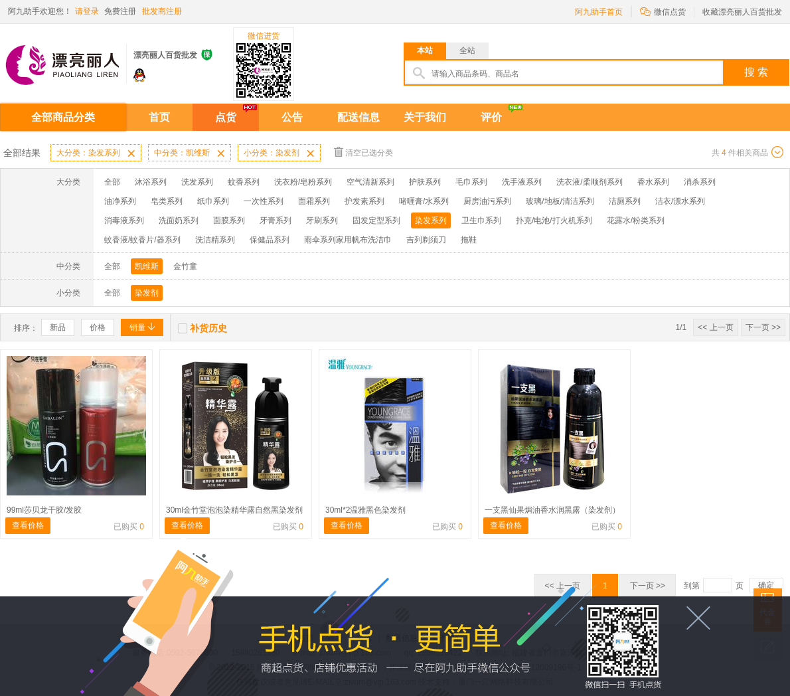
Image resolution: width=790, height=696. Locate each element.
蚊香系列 (244, 182)
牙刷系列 (322, 220)
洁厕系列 (625, 201)
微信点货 (663, 11)
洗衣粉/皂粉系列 (303, 182)
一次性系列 (263, 201)
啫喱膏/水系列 (424, 201)
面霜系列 (314, 201)
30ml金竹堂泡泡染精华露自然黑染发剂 (234, 510)
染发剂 (147, 293)
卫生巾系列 (481, 220)
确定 (766, 585)
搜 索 (756, 72)
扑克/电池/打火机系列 (554, 220)
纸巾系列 (213, 201)
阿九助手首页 (599, 12)
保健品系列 (269, 239)
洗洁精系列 (215, 239)
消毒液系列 (124, 220)
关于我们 (425, 117)
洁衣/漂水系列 (680, 201)
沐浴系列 (151, 182)
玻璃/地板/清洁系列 (560, 201)
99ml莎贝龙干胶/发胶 (44, 510)
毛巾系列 (471, 182)
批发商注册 (162, 11)
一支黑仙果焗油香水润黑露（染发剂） (552, 510)
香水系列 (653, 182)
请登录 (87, 11)
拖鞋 (469, 239)
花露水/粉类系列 (636, 220)
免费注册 (120, 11)
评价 (491, 117)
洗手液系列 (522, 182)
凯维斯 (147, 266)
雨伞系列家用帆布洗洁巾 (348, 239)
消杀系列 (700, 182)
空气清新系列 (370, 182)
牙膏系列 (275, 220)
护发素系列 (364, 201)
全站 (467, 50)
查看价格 (28, 525)
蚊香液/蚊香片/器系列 (142, 239)
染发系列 (431, 220)
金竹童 (185, 266)
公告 (292, 117)
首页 (159, 117)
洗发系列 (197, 182)
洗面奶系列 (178, 220)
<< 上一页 (715, 327)
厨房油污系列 (487, 201)
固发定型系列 (376, 220)
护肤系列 (425, 182)
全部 (112, 182)
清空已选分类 (363, 151)
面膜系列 (229, 220)
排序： (26, 328)
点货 (225, 117)
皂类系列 (167, 201)
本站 (425, 50)
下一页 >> (763, 327)
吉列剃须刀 (426, 239)
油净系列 (120, 201)
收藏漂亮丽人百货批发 (742, 12)
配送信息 (358, 117)
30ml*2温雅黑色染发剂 (365, 510)
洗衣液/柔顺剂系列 (589, 182)
